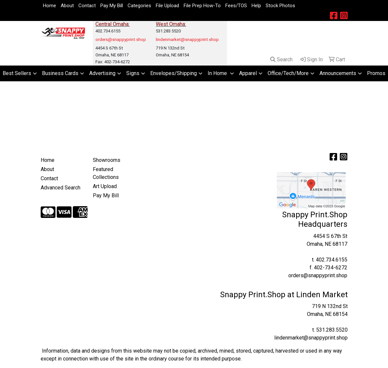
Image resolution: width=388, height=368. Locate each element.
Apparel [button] (248, 73)
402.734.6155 (331, 260)
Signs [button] (132, 73)
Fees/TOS (236, 6)
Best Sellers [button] (17, 73)
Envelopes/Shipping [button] (173, 73)
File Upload (167, 6)
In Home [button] (218, 73)
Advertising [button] (102, 73)
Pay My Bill (111, 6)
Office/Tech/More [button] (288, 73)
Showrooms (106, 160)
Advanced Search (60, 187)
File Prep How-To (202, 6)
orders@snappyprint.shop (317, 275)
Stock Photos (280, 6)
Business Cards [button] (60, 73)
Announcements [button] (337, 73)
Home (49, 6)
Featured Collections (106, 173)
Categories (139, 6)
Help (256, 6)
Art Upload (105, 186)
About (67, 6)
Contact (87, 6)
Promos (376, 73)
